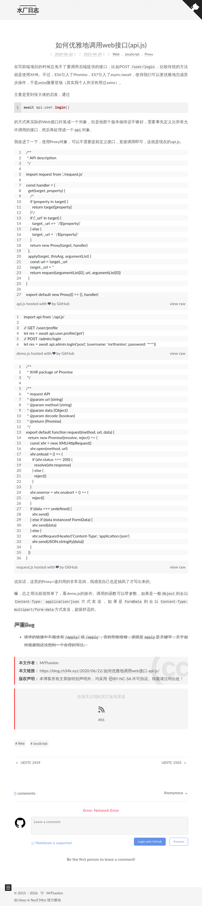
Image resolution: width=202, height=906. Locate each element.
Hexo (22, 900)
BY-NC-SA (119, 678)
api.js (175, 140)
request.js (26, 565)
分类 (132, 10)
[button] (8, 887)
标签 (114, 10)
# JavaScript (39, 743)
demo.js (24, 352)
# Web (20, 743)
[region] (101, 222)
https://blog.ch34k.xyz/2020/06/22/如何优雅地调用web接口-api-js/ (100, 670)
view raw (178, 302)
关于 (97, 10)
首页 (80, 10)
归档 (149, 10)
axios (42, 81)
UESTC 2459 (27, 762)
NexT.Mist (38, 900)
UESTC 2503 (174, 762)
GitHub (63, 302)
